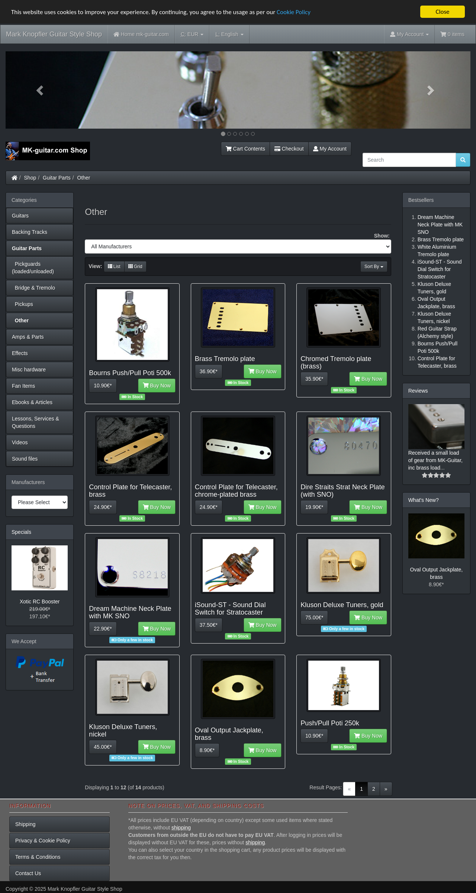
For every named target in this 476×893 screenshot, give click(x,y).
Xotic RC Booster (40, 602)
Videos (20, 442)
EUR (192, 34)
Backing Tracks (29, 232)
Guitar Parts (57, 178)
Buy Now (157, 386)
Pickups (22, 304)
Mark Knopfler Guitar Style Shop (54, 34)
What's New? (423, 500)
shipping (181, 828)
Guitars (20, 216)
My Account (330, 149)
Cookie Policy (294, 12)
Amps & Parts (28, 337)
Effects (20, 353)
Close (442, 12)
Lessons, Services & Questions (35, 422)
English (229, 34)
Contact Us (28, 873)
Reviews (418, 391)
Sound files (25, 459)
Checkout (289, 149)
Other (83, 178)
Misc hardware (29, 370)
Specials (21, 532)
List (114, 266)
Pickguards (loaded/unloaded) (33, 267)
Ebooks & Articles (32, 402)
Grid (135, 266)
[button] (40, 90)
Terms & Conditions (37, 857)
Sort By (373, 266)
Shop (30, 178)
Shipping (25, 824)
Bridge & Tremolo (33, 288)
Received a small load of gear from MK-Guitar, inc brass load (435, 460)
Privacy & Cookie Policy (42, 841)
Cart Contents (245, 149)
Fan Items (23, 386)
